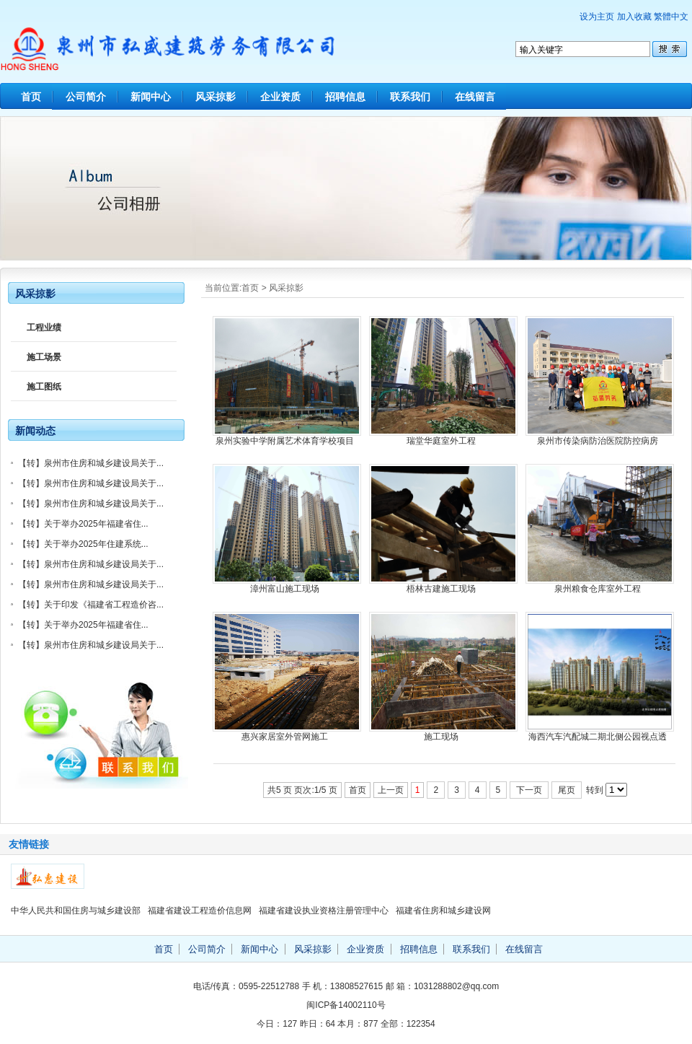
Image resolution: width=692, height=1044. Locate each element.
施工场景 (44, 357)
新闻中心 (150, 96)
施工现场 (441, 737)
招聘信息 (345, 96)
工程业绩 (44, 328)
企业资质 (280, 96)
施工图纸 (44, 387)
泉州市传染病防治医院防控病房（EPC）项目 (597, 441)
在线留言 (475, 96)
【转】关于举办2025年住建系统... (83, 544)
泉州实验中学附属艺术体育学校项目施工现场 (285, 441)
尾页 (566, 790)
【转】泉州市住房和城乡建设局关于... (91, 463)
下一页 (529, 790)
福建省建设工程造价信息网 (200, 910)
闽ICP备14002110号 (345, 1005)
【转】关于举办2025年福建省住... (83, 524)
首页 (31, 96)
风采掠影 (215, 96)
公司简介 (86, 96)
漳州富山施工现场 (284, 589)
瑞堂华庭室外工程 (441, 441)
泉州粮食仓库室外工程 (597, 589)
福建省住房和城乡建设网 (443, 910)
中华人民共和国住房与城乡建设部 (76, 910)
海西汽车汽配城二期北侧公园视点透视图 (597, 737)
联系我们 (410, 96)
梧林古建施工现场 (441, 589)
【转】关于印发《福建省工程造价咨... (91, 605)
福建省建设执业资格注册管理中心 (324, 910)
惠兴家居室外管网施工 (284, 737)
